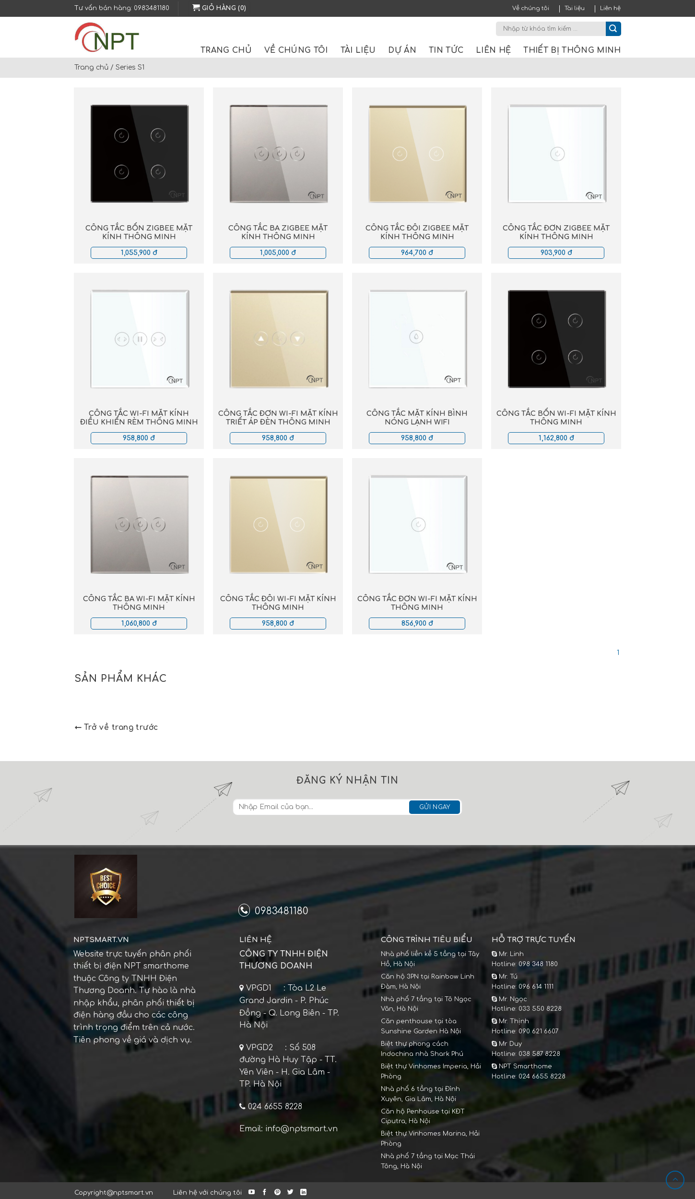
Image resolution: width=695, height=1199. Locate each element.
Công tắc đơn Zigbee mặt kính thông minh (556, 232)
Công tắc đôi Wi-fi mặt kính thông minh (278, 603)
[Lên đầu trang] (675, 1180)
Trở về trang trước (116, 727)
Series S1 (130, 67)
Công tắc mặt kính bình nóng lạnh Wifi (417, 418)
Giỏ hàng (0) (219, 7)
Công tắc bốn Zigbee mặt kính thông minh (138, 232)
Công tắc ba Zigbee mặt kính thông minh (278, 232)
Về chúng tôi (530, 8)
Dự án (402, 50)
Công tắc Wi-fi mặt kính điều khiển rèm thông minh (139, 418)
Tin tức (446, 50)
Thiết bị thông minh (572, 50)
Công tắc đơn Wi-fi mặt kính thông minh (417, 603)
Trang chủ (226, 50)
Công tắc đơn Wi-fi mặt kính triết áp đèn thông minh (278, 418)
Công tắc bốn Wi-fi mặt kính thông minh (556, 418)
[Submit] (613, 29)
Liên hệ (610, 8)
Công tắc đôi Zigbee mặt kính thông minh (417, 232)
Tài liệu (575, 8)
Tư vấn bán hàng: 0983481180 (121, 8)
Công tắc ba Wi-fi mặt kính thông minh (139, 603)
